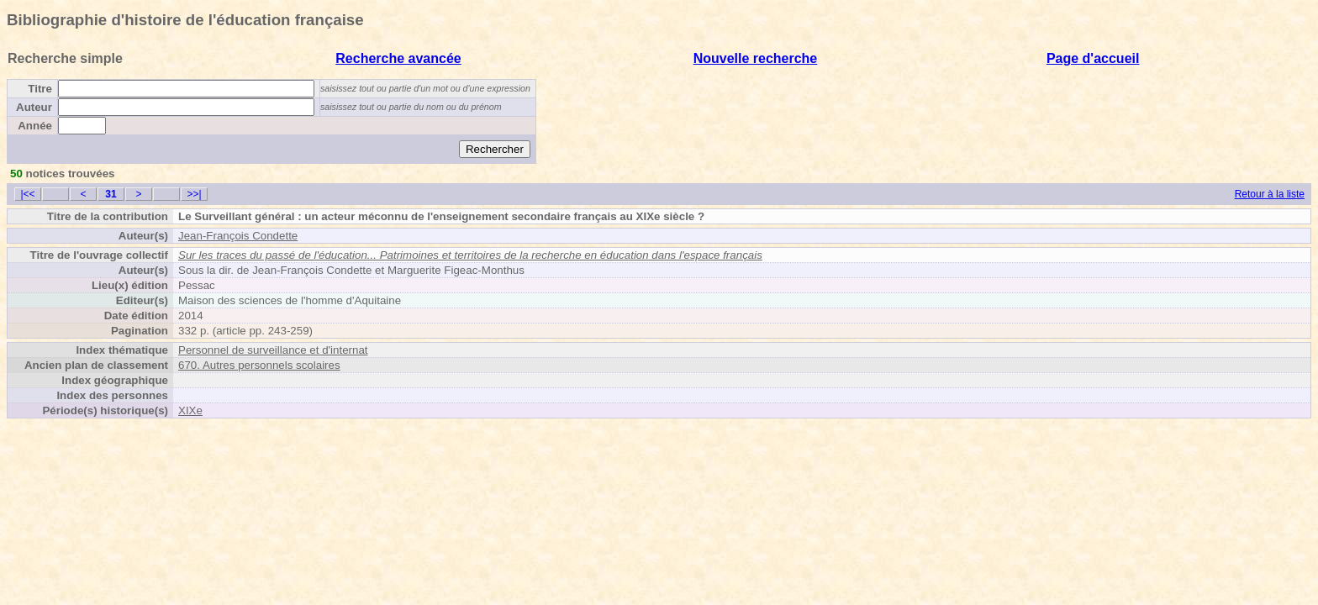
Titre (40, 88)
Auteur (34, 107)
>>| (194, 194)
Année (35, 125)
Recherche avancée (398, 58)
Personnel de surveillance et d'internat (273, 350)
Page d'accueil (1093, 58)
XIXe (190, 410)
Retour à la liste (1270, 194)
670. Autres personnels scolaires (259, 365)
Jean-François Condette (238, 235)
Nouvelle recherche (755, 58)
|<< (27, 194)
